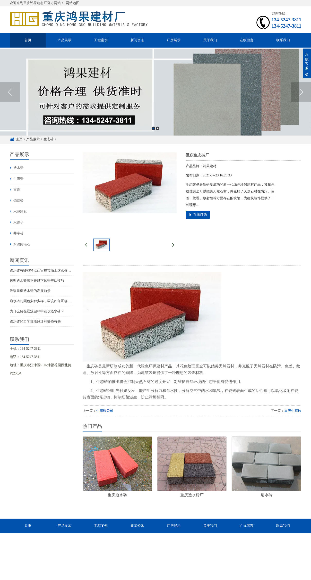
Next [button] (301, 98)
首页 (28, 40)
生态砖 (18, 179)
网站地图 (72, 3)
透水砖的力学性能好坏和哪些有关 (35, 321)
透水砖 (18, 168)
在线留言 (246, 40)
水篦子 (18, 222)
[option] (155, 97)
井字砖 (18, 233)
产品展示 (64, 40)
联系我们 (283, 40)
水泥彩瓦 (20, 211)
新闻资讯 (137, 40)
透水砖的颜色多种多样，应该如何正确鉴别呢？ (45, 301)
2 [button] (157, 134)
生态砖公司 (104, 411)
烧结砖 (18, 200)
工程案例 (101, 40)
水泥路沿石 (21, 244)
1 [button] (153, 134)
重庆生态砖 (292, 411)
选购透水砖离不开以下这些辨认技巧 (37, 280)
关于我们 (210, 40)
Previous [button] (10, 98)
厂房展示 (174, 40)
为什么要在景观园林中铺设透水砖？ (37, 311)
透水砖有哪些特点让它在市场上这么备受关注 (44, 270)
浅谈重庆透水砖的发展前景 (30, 291)
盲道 (16, 189)
